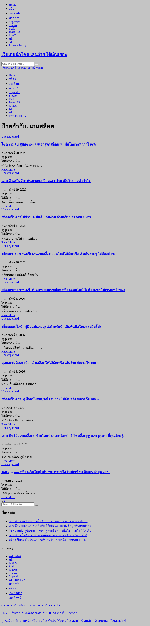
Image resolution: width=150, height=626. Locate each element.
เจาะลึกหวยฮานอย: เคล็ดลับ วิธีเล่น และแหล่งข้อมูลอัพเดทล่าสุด (50, 525)
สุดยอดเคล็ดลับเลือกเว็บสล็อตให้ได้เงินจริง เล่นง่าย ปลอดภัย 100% (50, 363)
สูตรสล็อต (7, 620)
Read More (8, 169)
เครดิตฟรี (15, 597)
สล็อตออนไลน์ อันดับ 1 (79, 620)
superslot (54, 605)
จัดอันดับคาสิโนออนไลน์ (110, 620)
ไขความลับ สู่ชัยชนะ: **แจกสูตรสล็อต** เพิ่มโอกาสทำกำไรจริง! (49, 144)
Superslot (14, 21)
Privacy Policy (17, 45)
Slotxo (13, 25)
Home (12, 4)
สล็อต (12, 8)
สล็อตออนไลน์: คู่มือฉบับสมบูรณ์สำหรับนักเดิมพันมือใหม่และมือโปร (51, 327)
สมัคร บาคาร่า (27, 605)
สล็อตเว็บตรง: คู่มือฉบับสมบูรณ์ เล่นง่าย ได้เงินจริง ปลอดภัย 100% (50, 399)
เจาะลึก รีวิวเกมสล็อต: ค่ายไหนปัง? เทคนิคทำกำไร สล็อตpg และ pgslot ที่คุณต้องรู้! (62, 436)
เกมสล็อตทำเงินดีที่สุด (50, 620)
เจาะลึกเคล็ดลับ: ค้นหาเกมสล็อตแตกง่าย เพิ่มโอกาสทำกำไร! (46, 181)
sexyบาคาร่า (9, 605)
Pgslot (12, 28)
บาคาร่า (14, 18)
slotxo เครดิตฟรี (25, 620)
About (12, 42)
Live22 (13, 35)
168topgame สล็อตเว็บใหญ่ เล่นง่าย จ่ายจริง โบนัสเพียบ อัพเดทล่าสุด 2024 (55, 472)
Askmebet (15, 556)
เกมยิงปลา (15, 13)
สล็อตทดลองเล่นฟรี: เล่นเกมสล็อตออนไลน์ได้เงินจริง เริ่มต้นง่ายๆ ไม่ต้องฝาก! (58, 254)
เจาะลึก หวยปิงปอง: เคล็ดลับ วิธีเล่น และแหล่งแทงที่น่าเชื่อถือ (48, 521)
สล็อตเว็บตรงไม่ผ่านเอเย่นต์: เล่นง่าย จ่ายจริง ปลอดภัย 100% (46, 217)
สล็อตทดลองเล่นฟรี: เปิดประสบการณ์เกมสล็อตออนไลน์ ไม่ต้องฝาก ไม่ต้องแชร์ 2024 (63, 290)
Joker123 (14, 32)
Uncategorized (10, 136)
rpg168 (13, 569)
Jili (11, 38)
